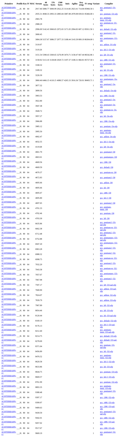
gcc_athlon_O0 (106, 183)
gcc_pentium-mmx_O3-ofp (105, 387)
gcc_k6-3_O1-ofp (107, 50)
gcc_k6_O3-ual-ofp (108, 316)
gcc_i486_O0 (105, 193)
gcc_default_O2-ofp (108, 321)
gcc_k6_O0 (105, 188)
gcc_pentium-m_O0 (108, 172)
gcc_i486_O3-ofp (107, 402)
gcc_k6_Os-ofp (106, 116)
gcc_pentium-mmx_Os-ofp (105, 131)
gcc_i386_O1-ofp (107, 75)
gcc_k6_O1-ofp (106, 70)
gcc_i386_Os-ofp (107, 121)
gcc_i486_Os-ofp (107, 96)
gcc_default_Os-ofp (108, 90)
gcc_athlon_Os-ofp (108, 137)
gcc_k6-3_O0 (105, 198)
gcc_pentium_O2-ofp (109, 382)
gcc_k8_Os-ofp (106, 147)
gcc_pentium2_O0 (107, 203)
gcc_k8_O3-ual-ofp (108, 285)
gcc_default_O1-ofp (108, 29)
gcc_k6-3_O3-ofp (107, 377)
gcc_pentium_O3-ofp (109, 372)
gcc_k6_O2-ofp (106, 351)
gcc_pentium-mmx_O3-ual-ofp (107, 331)
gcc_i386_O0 (105, 162)
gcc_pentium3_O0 (107, 177)
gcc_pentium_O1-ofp (109, 14)
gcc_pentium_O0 (107, 213)
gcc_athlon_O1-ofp (108, 44)
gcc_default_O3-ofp (108, 336)
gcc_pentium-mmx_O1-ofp (105, 19)
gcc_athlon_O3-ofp (108, 300)
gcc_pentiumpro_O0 (108, 157)
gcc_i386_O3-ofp (107, 428)
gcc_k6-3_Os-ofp (107, 142)
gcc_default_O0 (106, 167)
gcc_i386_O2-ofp (107, 397)
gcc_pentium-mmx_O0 (105, 208)
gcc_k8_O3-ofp (106, 310)
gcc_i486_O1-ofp (107, 60)
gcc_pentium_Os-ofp (108, 126)
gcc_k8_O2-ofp (106, 305)
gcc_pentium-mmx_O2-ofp (105, 356)
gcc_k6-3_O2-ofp (107, 362)
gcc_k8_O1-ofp (106, 55)
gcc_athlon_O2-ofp (108, 295)
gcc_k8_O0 (105, 218)
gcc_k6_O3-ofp (106, 367)
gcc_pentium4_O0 (107, 152)
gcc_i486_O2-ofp (107, 418)
